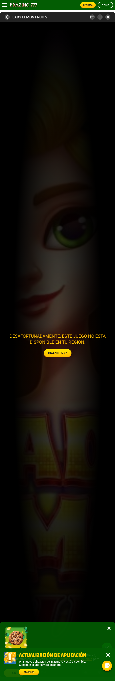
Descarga (29, 672)
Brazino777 (57, 353)
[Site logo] (23, 5)
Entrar (105, 5)
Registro (88, 5)
